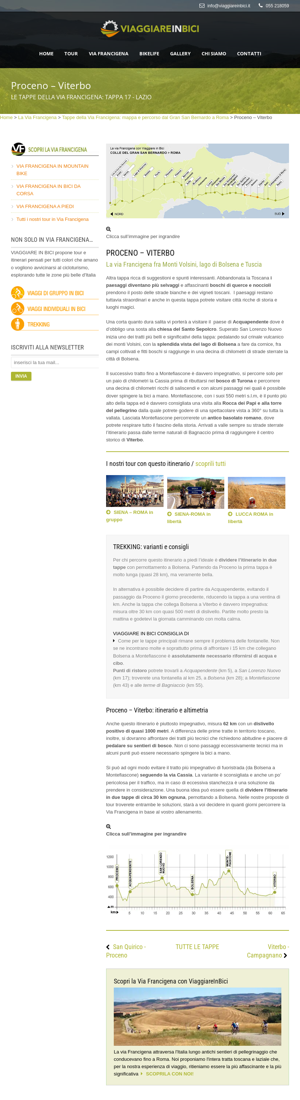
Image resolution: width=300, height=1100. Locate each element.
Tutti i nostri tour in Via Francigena (52, 219)
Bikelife (149, 53)
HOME (46, 53)
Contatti (249, 53)
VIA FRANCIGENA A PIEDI (45, 206)
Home (6, 117)
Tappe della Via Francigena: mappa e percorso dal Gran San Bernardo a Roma (145, 117)
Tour (71, 53)
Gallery (180, 53)
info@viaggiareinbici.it (228, 5)
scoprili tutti (210, 463)
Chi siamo (214, 53)
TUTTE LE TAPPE (197, 947)
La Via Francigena (37, 117)
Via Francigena (108, 53)
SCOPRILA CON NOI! (170, 1074)
